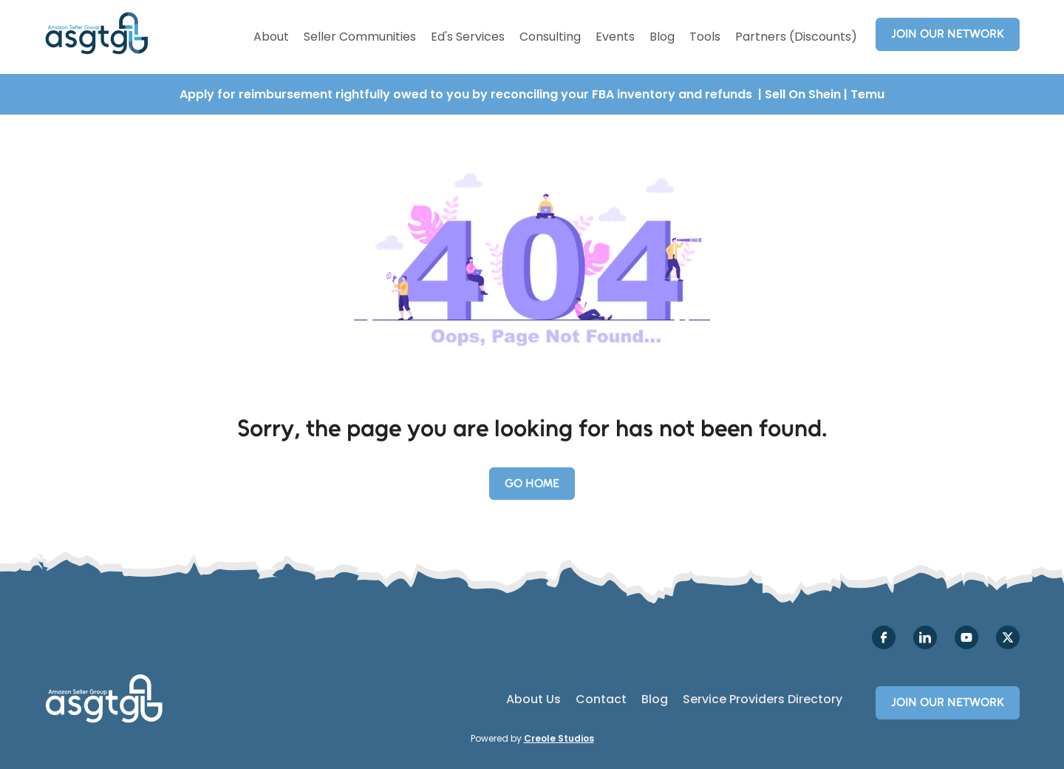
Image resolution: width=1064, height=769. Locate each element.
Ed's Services (468, 36)
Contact (601, 699)
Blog (662, 36)
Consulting (550, 36)
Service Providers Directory (762, 699)
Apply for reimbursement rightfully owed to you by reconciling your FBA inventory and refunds (467, 94)
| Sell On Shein (799, 94)
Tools (704, 36)
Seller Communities (360, 36)
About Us (533, 699)
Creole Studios (559, 738)
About (271, 36)
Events (615, 36)
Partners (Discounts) (796, 36)
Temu (867, 94)
